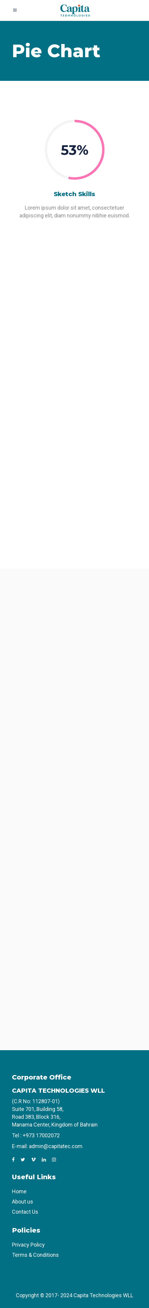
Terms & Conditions (35, 1255)
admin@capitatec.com (55, 1146)
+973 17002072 (41, 1135)
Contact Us (25, 1212)
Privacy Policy (28, 1245)
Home (19, 1191)
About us (22, 1201)
